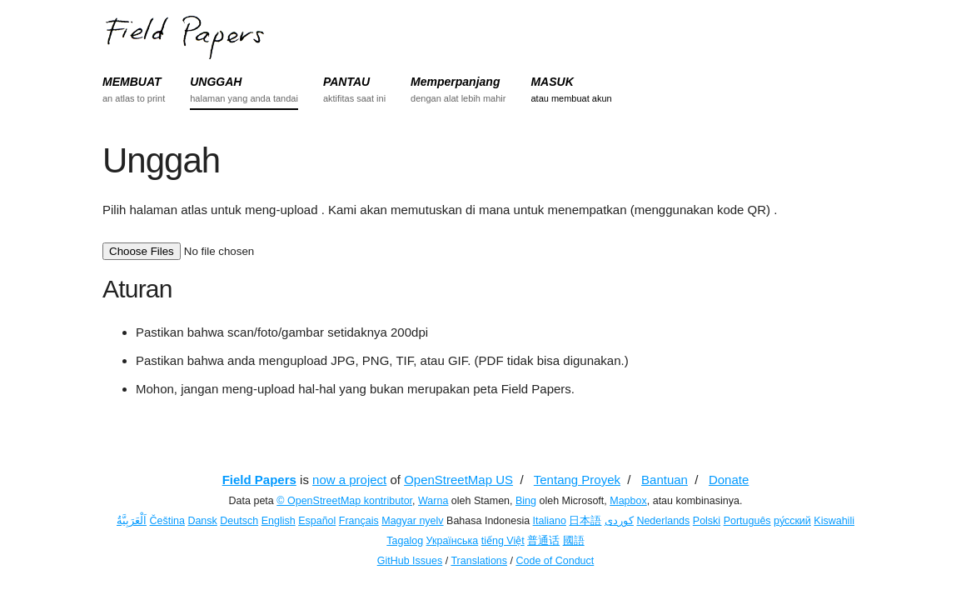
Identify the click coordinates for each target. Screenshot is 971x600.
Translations (479, 561)
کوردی (619, 521)
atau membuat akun (570, 98)
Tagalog (404, 541)
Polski (706, 521)
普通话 (543, 541)
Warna (433, 501)
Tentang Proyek (577, 479)
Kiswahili (834, 521)
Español (317, 521)
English (278, 521)
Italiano (549, 521)
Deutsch (239, 521)
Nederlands (663, 521)
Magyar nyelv (412, 521)
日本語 (585, 521)
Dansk (202, 521)
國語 (574, 541)
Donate (729, 479)
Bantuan (664, 479)
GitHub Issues (410, 561)
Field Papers (259, 479)
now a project (349, 479)
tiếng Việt (503, 541)
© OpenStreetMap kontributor (344, 501)
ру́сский (792, 521)
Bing (525, 501)
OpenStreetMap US (458, 479)
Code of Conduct (554, 561)
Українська (452, 541)
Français (359, 521)
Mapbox (628, 501)
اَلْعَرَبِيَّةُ (132, 521)
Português (747, 521)
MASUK (551, 81)
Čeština (167, 521)
